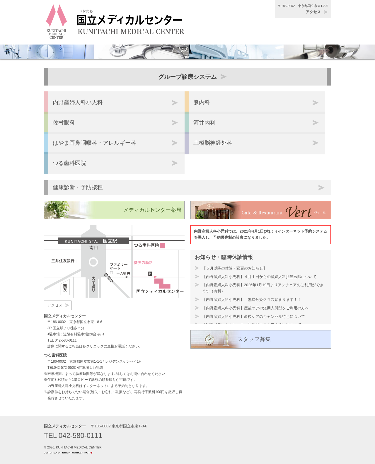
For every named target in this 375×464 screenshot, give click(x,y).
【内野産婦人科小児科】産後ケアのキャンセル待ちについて (253, 316)
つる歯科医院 (69, 163)
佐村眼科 (64, 123)
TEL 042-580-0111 (62, 340)
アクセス (313, 12)
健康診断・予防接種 (78, 187)
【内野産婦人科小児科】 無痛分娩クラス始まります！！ (251, 299)
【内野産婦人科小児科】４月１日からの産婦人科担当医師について (259, 276)
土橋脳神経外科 (212, 143)
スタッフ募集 (254, 339)
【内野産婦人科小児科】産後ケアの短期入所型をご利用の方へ (255, 308)
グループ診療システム (187, 77)
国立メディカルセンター (65, 426)
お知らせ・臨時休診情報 (224, 257)
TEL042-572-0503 (61, 368)
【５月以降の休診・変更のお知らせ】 (234, 268)
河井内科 (204, 123)
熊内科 (201, 102)
